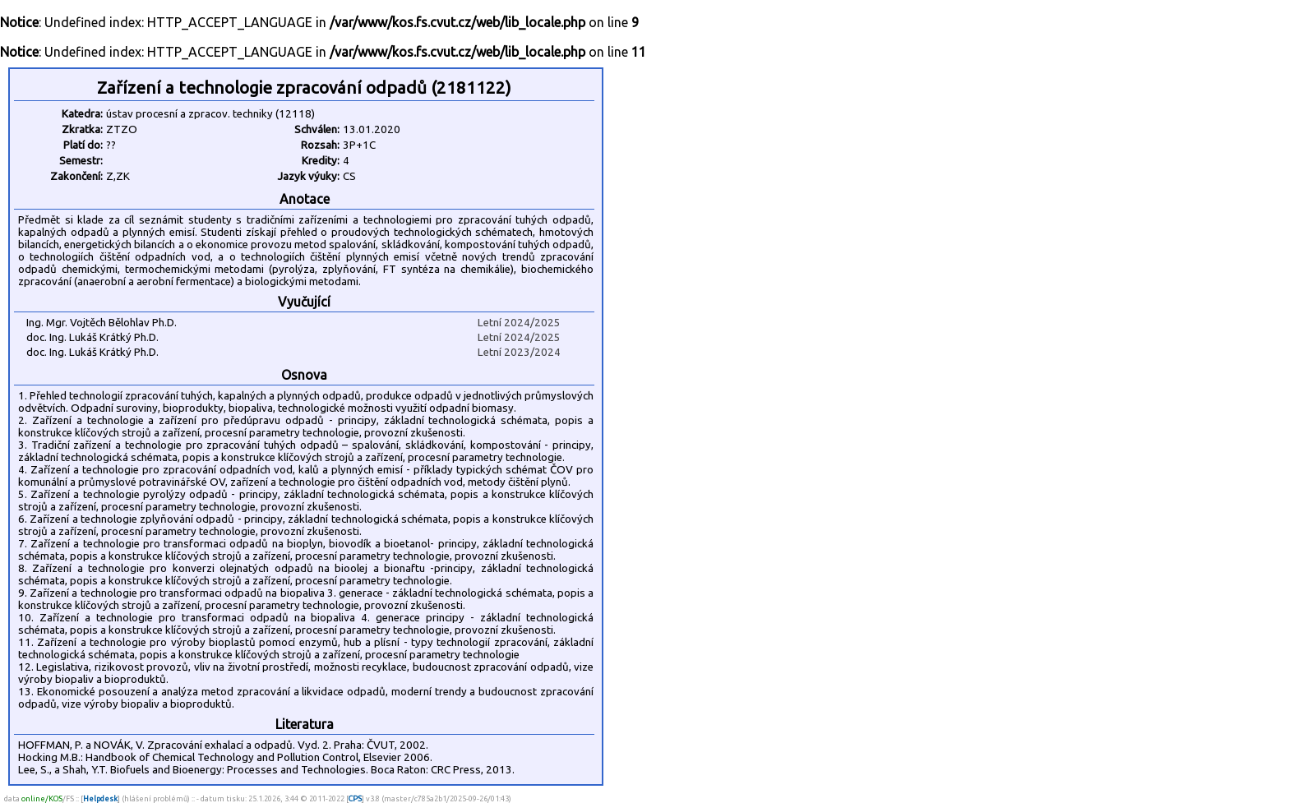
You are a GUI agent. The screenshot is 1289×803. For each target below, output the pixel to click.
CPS (355, 798)
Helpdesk (100, 798)
